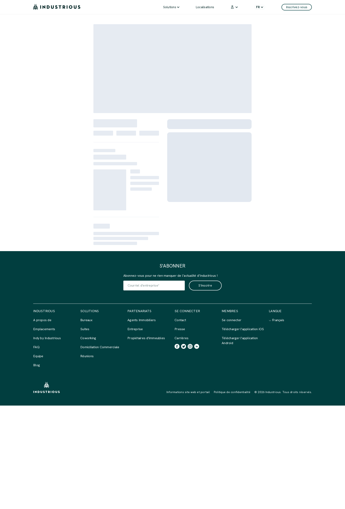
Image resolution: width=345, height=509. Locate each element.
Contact (180, 320)
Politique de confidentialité (232, 392)
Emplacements (44, 329)
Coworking (88, 338)
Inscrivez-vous (297, 7)
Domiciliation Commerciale (99, 347)
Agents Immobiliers (141, 320)
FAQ (36, 347)
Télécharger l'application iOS (243, 329)
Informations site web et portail (188, 392)
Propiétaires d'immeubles (146, 338)
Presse (180, 329)
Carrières (181, 338)
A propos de (42, 320)
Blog (36, 365)
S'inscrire (205, 285)
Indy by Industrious (47, 338)
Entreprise (135, 329)
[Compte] (234, 7)
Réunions (87, 356)
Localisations (205, 7)
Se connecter (231, 320)
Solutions (171, 7)
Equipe (38, 356)
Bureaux (86, 320)
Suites (85, 329)
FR (259, 7)
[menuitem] (171, 7)
